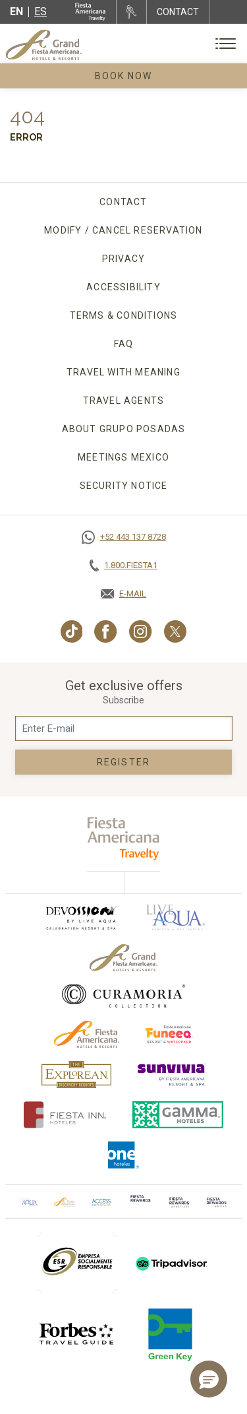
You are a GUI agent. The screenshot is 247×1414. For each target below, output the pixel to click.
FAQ (124, 343)
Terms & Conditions (124, 315)
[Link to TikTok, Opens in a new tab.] (72, 631)
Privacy (123, 258)
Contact (123, 202)
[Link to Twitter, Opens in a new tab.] (175, 631)
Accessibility (123, 287)
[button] (208, 1379)
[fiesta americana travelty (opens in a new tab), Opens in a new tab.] (123, 838)
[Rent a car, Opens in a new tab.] (131, 12)
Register (123, 762)
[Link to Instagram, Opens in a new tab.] (140, 631)
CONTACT (178, 12)
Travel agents (124, 400)
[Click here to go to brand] (140, 1201)
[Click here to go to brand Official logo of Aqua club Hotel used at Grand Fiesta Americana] (29, 1201)
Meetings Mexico (123, 457)
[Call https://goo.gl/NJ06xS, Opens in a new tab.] (123, 537)
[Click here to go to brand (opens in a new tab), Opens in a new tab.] (80, 917)
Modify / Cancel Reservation (123, 230)
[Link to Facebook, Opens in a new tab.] (105, 631)
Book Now (124, 76)
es (40, 11)
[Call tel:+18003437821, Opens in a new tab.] (123, 565)
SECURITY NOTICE (124, 485)
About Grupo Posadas (124, 429)
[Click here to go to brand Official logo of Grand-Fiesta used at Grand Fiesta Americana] (123, 957)
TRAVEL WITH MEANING (123, 372)
